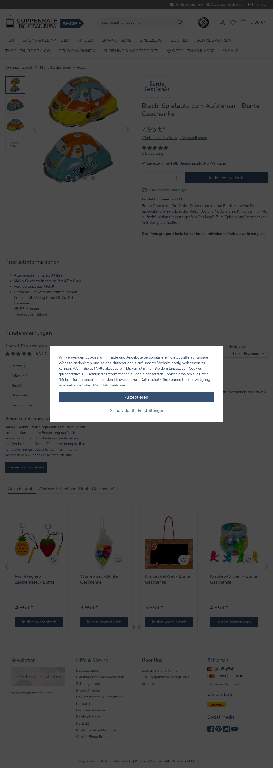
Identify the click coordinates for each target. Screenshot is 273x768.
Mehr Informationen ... (111, 385)
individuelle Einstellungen (138, 410)
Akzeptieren (136, 397)
